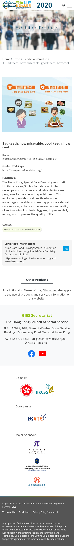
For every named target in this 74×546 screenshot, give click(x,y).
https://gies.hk (37, 343)
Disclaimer (24, 512)
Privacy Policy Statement (45, 512)
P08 (66, 248)
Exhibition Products (36, 59)
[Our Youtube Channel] (42, 354)
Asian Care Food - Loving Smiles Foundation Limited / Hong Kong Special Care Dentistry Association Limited (30, 251)
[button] (68, 72)
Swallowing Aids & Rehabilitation (22, 229)
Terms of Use (9, 512)
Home (6, 59)
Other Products (37, 280)
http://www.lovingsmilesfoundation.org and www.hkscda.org (30, 259)
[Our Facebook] (31, 354)
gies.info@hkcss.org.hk (51, 339)
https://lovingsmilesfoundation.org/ (22, 170)
